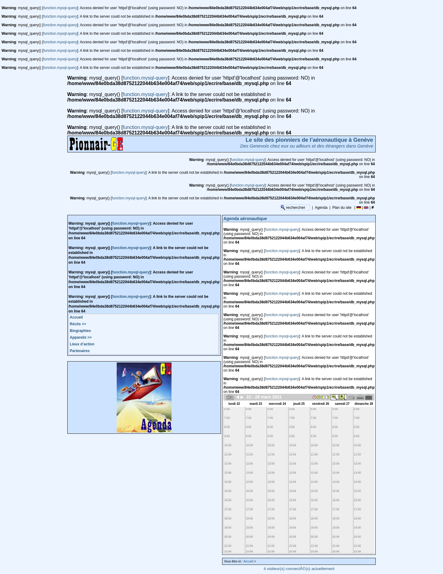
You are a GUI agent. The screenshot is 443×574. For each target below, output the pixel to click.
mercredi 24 (277, 403)
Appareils (81, 337)
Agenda (321, 207)
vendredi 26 (320, 403)
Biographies (80, 331)
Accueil (76, 317)
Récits (78, 324)
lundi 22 (234, 403)
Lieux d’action (82, 344)
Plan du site (342, 207)
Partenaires (80, 351)
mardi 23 (256, 403)
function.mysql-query (60, 8)
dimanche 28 (364, 403)
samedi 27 (342, 403)
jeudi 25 (299, 403)
